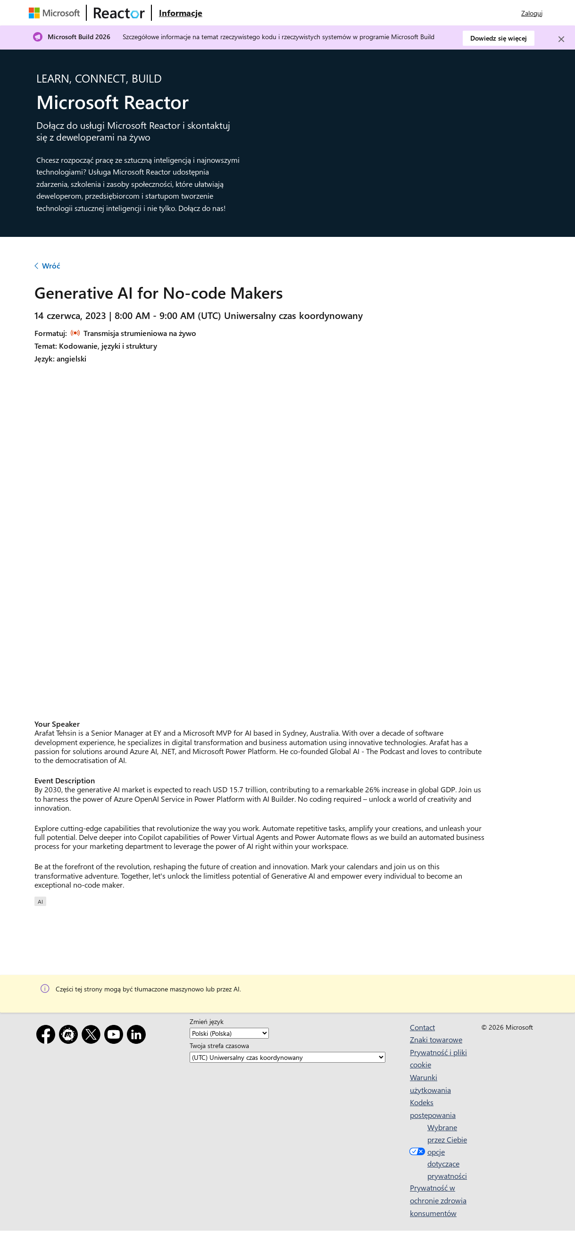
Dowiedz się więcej (498, 38)
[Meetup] (70, 1036)
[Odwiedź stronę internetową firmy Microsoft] (56, 12)
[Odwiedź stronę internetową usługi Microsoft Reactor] (119, 12)
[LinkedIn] (138, 1036)
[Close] (561, 39)
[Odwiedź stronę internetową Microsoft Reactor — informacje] (180, 12)
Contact (422, 1027)
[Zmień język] (229, 1033)
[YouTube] (115, 1036)
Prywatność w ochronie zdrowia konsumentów (438, 1200)
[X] (93, 1036)
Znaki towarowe (436, 1039)
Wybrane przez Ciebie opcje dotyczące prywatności (437, 1151)
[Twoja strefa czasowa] (287, 1057)
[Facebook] (47, 1036)
